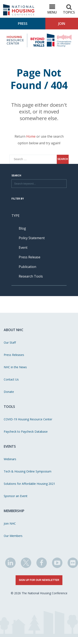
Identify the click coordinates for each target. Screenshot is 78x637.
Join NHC (10, 523)
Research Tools (31, 276)
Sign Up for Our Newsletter (39, 580)
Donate (9, 392)
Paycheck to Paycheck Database (26, 431)
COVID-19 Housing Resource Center (28, 419)
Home (31, 136)
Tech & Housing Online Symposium (27, 471)
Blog (22, 228)
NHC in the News (15, 367)
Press (22, 23)
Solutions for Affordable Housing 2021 (29, 484)
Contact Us (11, 379)
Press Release (29, 257)
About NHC (13, 330)
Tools (9, 406)
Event (23, 247)
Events (10, 446)
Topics (69, 9)
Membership (14, 511)
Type (15, 215)
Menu (52, 9)
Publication (27, 266)
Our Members (13, 536)
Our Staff (10, 342)
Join (61, 23)
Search (16, 175)
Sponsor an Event (15, 496)
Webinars (10, 459)
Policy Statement (32, 238)
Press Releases (14, 355)
